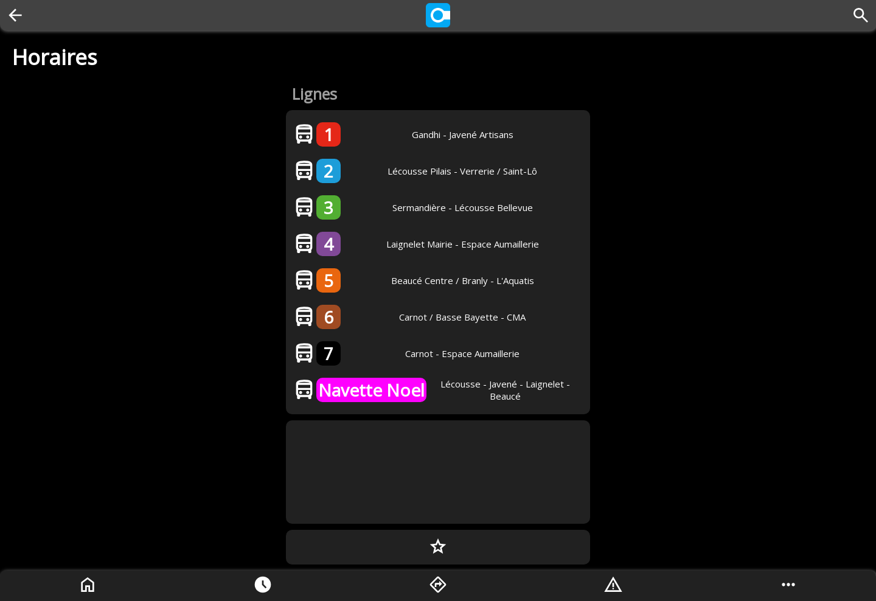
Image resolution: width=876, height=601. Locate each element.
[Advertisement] (438, 472)
